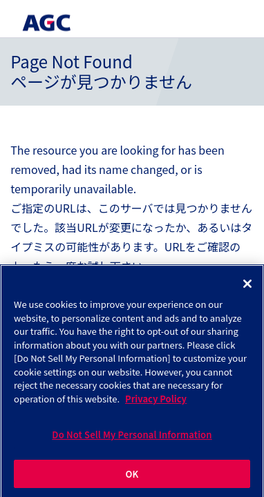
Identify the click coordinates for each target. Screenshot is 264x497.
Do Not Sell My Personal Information (131, 436)
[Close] (247, 286)
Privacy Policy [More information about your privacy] (156, 400)
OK (132, 476)
